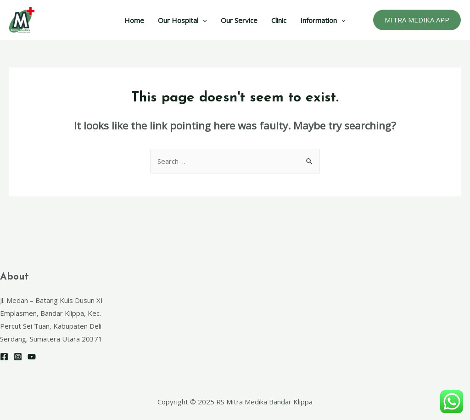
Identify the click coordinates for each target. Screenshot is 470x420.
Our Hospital (182, 20)
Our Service (239, 20)
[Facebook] (4, 357)
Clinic (278, 20)
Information (323, 20)
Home (134, 20)
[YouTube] (32, 357)
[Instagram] (18, 357)
